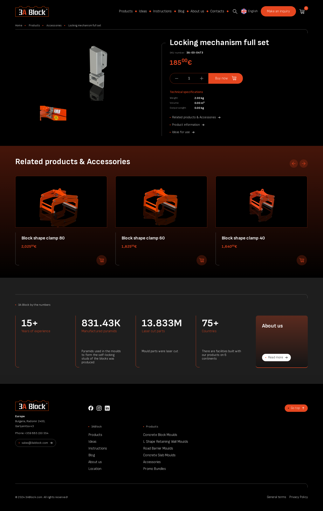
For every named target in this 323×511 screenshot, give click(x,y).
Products (126, 11)
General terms (276, 497)
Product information (186, 125)
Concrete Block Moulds (160, 435)
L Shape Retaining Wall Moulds (165, 442)
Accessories (54, 25)
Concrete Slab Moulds (159, 455)
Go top (295, 408)
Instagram (99, 408)
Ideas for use (181, 132)
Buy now (221, 78)
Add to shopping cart (101, 260)
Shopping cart (301, 11)
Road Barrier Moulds (158, 448)
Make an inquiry (278, 11)
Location (95, 469)
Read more (275, 357)
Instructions (162, 11)
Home (18, 25)
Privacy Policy (298, 497)
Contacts (217, 11)
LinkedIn (107, 408)
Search (235, 11)
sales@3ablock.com (35, 443)
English (249, 11)
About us (197, 11)
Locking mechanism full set (84, 25)
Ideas (143, 11)
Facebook (90, 408)
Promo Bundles (154, 469)
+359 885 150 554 (36, 433)
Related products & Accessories (194, 117)
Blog (181, 11)
